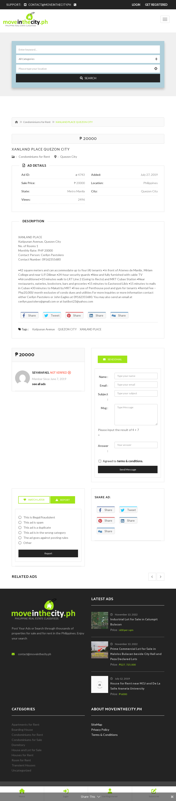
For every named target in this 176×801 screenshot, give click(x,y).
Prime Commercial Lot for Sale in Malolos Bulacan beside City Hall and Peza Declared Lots (136, 654)
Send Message (128, 469)
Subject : (103, 396)
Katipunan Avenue (43, 329)
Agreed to (123, 461)
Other (27, 543)
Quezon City (68, 156)
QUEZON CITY (67, 329)
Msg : (104, 408)
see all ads (39, 384)
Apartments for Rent (25, 724)
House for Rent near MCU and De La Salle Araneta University (135, 686)
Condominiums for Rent (36, 122)
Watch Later (34, 499)
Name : (103, 377)
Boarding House (22, 729)
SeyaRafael (40, 372)
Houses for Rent (23, 755)
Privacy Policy (100, 729)
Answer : (103, 448)
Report (48, 553)
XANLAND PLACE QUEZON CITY (41, 149)
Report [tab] (63, 499)
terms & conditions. (130, 461)
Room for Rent (21, 760)
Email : (104, 385)
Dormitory (18, 745)
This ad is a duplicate (37, 527)
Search (88, 78)
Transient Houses (23, 765)
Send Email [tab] (112, 359)
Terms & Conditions (104, 734)
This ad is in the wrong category (44, 532)
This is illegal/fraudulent (39, 517)
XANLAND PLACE (90, 329)
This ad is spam (33, 522)
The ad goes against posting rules (45, 537)
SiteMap (96, 724)
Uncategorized (21, 770)
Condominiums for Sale (27, 740)
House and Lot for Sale (27, 750)
